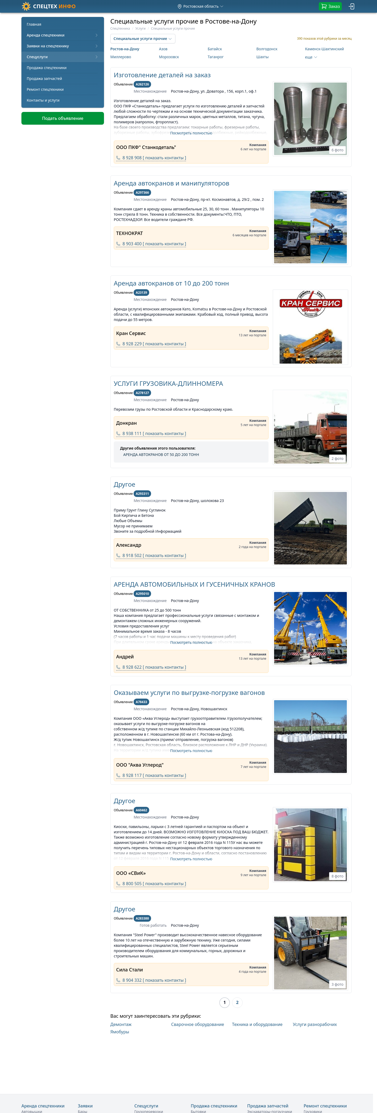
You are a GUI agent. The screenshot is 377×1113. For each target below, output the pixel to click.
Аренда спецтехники (63, 35)
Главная (34, 24)
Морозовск (169, 56)
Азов (163, 48)
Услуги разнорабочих (315, 1024)
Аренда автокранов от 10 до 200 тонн (171, 283)
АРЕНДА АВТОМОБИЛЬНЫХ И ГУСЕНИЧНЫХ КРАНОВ (194, 584)
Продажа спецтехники (47, 67)
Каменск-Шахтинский (324, 48)
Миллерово (120, 56)
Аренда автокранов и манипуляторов (171, 183)
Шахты (262, 56)
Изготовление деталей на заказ (162, 74)
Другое (124, 484)
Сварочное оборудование (197, 1024)
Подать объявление (62, 118)
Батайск (215, 48)
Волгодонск (267, 48)
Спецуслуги (63, 56)
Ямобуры (119, 1031)
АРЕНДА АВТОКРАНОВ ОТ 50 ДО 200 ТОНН (161, 454)
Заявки (85, 1106)
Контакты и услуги (43, 100)
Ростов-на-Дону (124, 48)
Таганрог (216, 56)
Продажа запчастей (44, 78)
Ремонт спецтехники (45, 89)
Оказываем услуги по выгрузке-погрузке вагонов (189, 692)
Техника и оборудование (257, 1024)
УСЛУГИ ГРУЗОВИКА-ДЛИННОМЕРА (168, 383)
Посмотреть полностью (191, 132)
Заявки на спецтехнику (63, 45)
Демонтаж (120, 1024)
